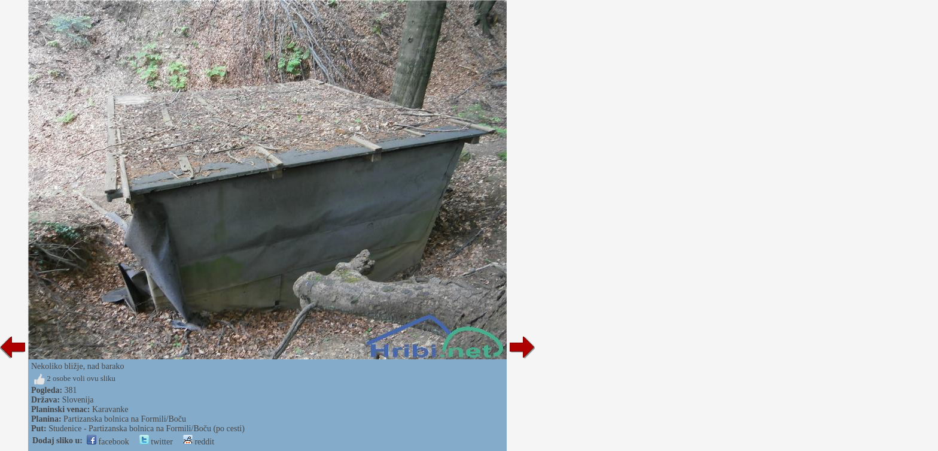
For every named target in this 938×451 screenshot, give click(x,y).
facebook (108, 441)
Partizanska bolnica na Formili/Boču (124, 418)
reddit (198, 441)
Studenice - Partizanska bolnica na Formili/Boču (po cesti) (146, 428)
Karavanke (110, 409)
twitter (156, 441)
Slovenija (78, 399)
